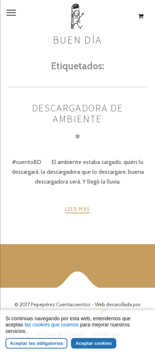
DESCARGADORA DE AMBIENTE (77, 113)
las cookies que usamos (52, 333)
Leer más (77, 209)
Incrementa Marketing (77, 313)
